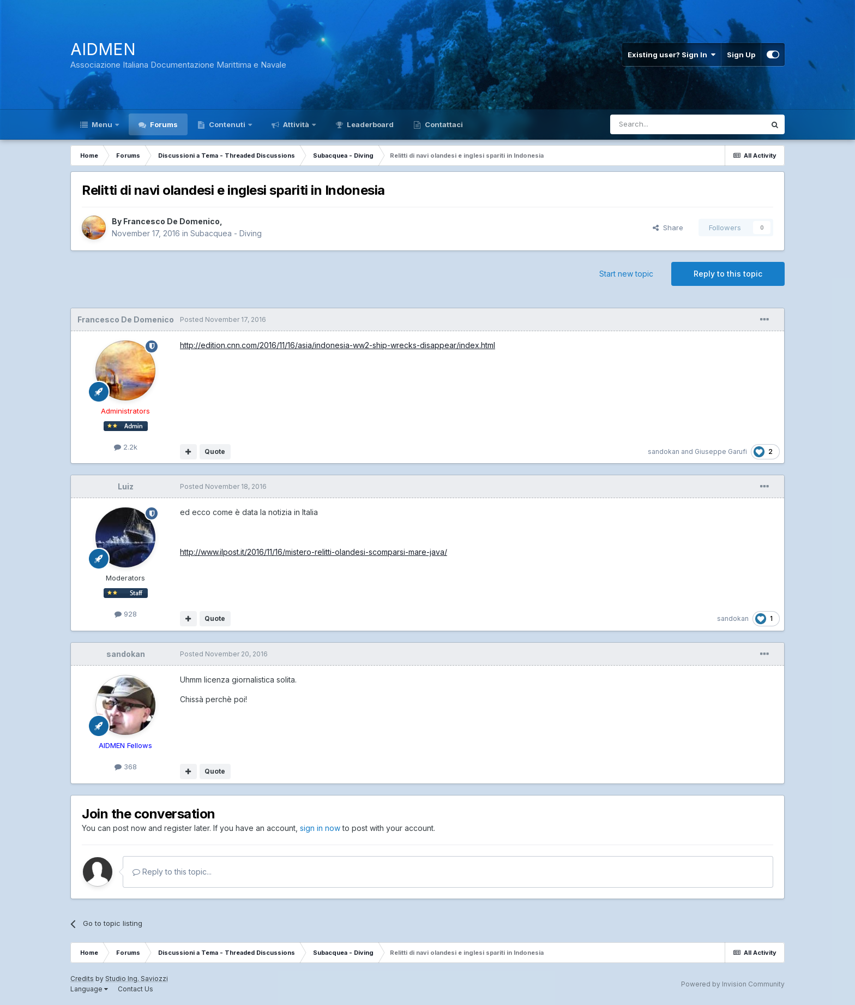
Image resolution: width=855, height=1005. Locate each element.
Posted (223, 319)
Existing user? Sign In (671, 54)
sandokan (663, 451)
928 (126, 613)
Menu (102, 124)
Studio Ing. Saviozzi (136, 978)
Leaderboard (369, 124)
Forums (163, 124)
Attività (296, 124)
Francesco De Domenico (171, 221)
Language (89, 989)
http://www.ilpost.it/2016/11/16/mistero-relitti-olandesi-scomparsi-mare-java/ (313, 552)
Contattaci (443, 124)
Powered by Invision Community (733, 984)
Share (668, 227)
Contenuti (227, 124)
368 (126, 766)
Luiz (126, 486)
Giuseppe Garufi (721, 451)
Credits (82, 978)
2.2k (125, 446)
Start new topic (626, 273)
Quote (214, 451)
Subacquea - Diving (226, 233)
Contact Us (135, 989)
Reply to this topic (728, 273)
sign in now (320, 828)
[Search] (659, 124)
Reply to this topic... (172, 871)
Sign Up (741, 54)
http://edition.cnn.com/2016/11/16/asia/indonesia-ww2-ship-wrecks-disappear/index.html (337, 345)
